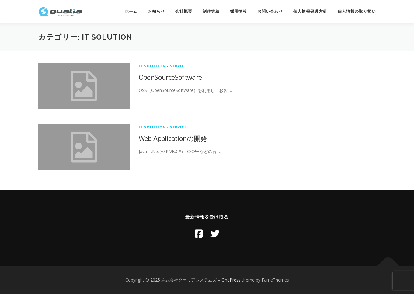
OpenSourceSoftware (170, 77)
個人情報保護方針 (310, 11)
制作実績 (211, 11)
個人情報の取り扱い (357, 11)
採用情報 (238, 11)
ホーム (131, 11)
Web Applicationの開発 (173, 138)
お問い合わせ (270, 11)
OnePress (231, 280)
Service (178, 66)
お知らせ (156, 11)
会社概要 (183, 11)
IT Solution (152, 66)
